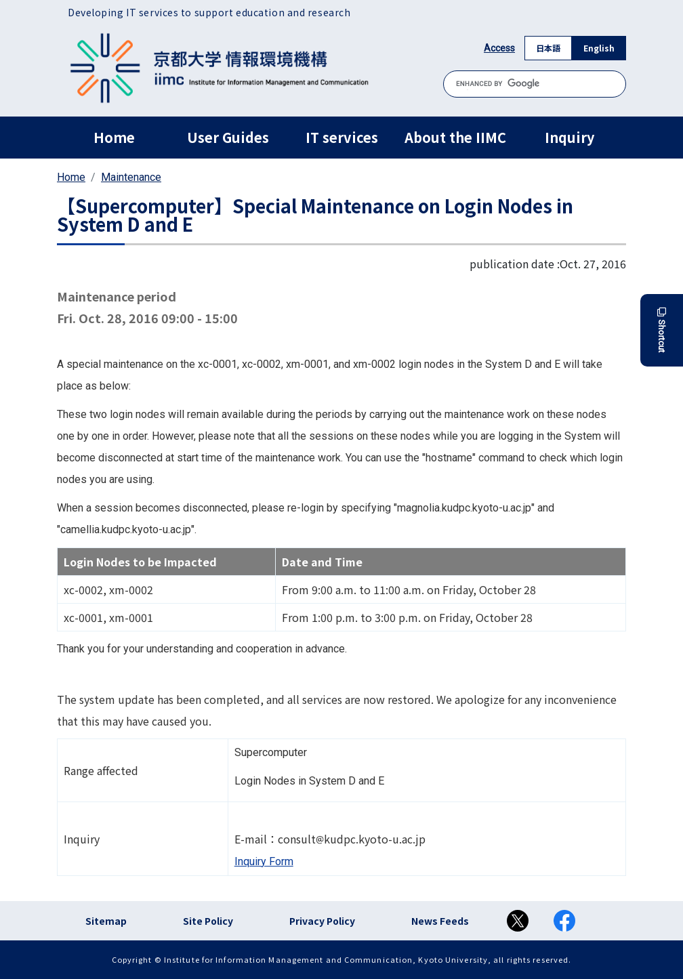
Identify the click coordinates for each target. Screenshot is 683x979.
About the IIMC (455, 137)
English (599, 48)
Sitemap (106, 921)
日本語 (548, 48)
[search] (534, 83)
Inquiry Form (263, 861)
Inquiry (569, 137)
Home (114, 137)
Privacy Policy (322, 921)
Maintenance (131, 177)
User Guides (228, 137)
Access (499, 48)
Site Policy (208, 921)
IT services (342, 137)
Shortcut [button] (662, 330)
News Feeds (440, 921)
